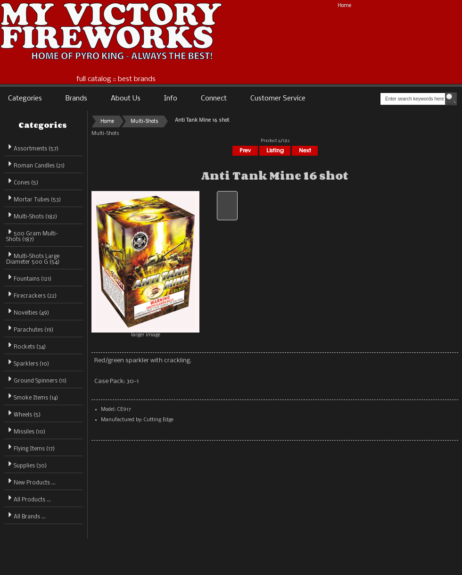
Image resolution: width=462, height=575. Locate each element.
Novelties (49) (27, 311)
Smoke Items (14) (32, 396)
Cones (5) (22, 181)
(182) (31, 217)
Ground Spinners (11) (36, 379)
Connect (214, 98)
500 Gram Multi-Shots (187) (32, 235)
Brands (76, 98)
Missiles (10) (25, 430)
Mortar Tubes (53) (33, 198)
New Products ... (31, 481)
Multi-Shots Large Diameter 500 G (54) (32, 257)
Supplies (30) (26, 464)
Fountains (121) (28, 277)
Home (344, 5)
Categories (25, 98)
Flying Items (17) (30, 447)
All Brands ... (26, 515)
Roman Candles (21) (35, 164)
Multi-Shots (144, 121)
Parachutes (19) (29, 328)
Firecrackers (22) (31, 294)
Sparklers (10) (27, 362)
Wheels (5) (23, 413)
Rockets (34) (26, 345)
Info (170, 98)
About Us (125, 98)
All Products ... (28, 498)
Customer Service (277, 98)
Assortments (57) (32, 147)
